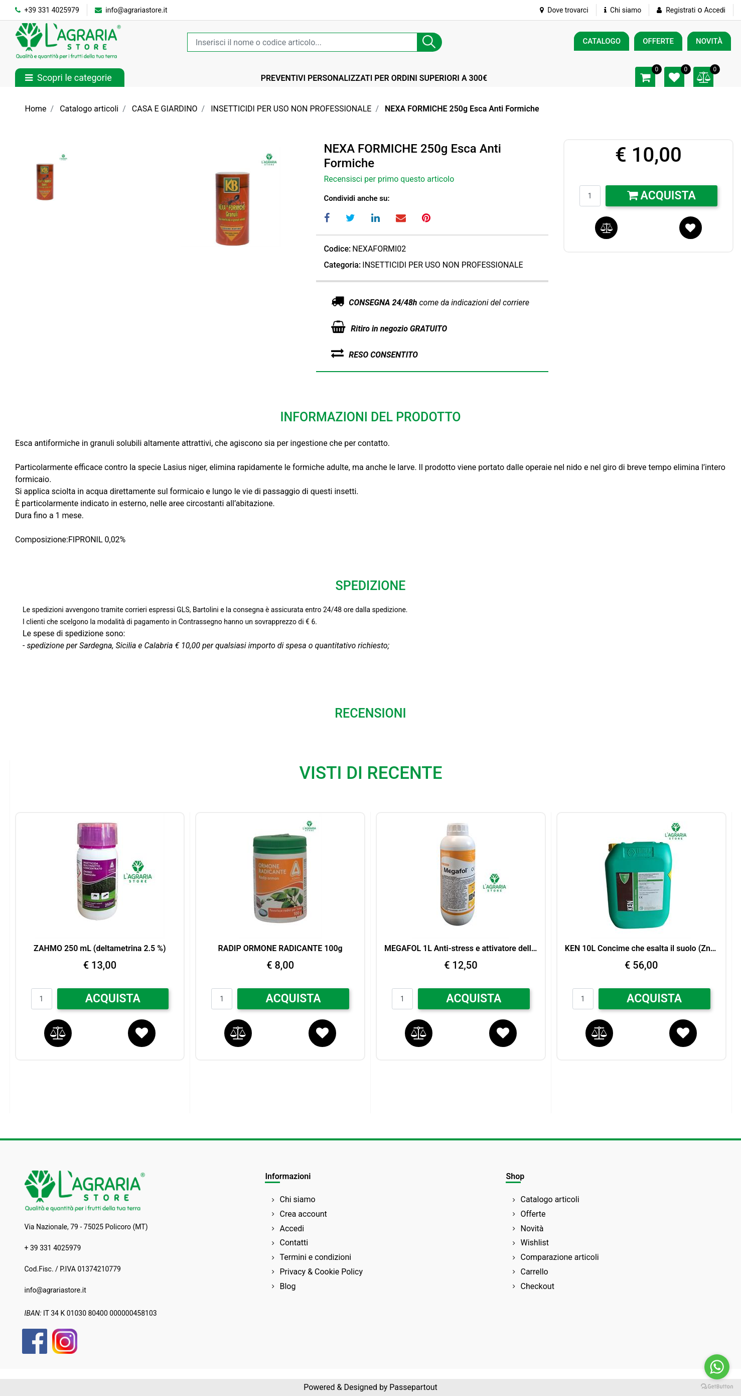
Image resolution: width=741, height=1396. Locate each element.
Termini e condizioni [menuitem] (316, 1257)
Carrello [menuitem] (534, 1271)
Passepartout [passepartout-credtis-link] (413, 1387)
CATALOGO (601, 41)
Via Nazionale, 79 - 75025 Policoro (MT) (86, 1227)
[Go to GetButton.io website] (717, 1386)
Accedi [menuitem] (292, 1228)
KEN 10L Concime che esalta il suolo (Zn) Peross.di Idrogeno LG (641, 948)
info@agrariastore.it (131, 10)
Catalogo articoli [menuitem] (550, 1199)
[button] (429, 42)
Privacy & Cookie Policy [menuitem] (321, 1271)
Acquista (661, 195)
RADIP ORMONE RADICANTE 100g (280, 948)
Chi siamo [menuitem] (298, 1199)
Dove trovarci (564, 10)
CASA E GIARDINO (165, 108)
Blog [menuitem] (288, 1286)
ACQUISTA (112, 998)
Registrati (680, 10)
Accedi (714, 10)
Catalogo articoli (89, 108)
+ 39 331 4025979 (53, 1248)
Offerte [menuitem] (533, 1214)
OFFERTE (658, 41)
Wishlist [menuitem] (535, 1242)
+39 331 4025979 (47, 10)
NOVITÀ (709, 41)
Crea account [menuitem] (303, 1214)
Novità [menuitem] (532, 1228)
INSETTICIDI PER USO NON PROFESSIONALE (291, 108)
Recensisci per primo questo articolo (389, 179)
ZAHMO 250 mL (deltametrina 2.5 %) (100, 948)
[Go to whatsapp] (716, 1366)
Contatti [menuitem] (294, 1242)
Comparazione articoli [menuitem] (560, 1257)
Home (36, 108)
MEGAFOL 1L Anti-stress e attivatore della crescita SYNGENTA (460, 948)
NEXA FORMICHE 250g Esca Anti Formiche (462, 108)
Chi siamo (623, 10)
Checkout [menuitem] (537, 1286)
